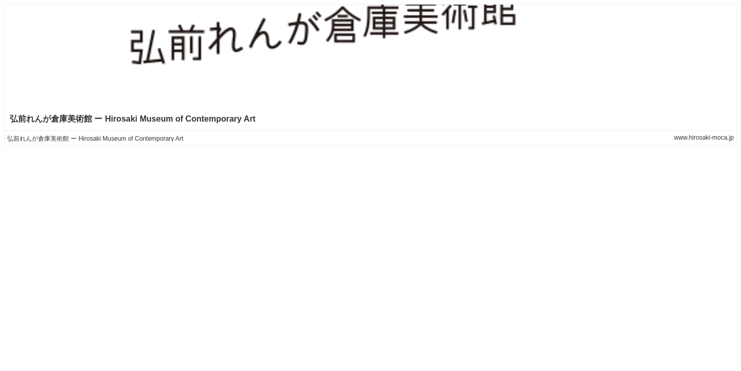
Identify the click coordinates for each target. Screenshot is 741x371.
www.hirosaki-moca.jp (704, 137)
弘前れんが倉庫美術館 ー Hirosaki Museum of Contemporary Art (133, 118)
